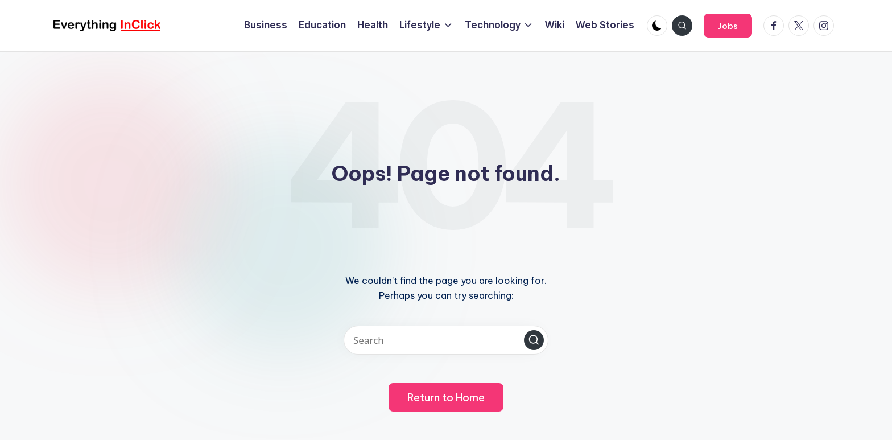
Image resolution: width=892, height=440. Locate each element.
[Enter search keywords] (446, 340)
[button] (728, 26)
